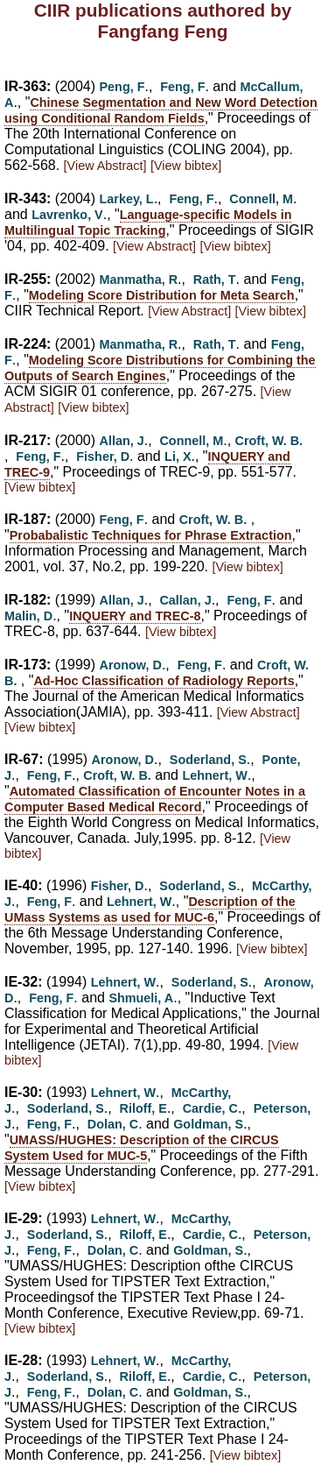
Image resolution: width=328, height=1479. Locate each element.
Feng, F (182, 87)
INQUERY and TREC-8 (134, 616)
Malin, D (28, 616)
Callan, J (185, 600)
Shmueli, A (140, 998)
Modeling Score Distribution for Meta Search (162, 295)
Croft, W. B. (269, 441)
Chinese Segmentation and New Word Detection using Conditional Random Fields (161, 110)
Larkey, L (127, 199)
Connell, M (261, 199)
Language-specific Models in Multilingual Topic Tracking (147, 222)
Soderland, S (208, 760)
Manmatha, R (139, 279)
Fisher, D (102, 456)
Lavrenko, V (67, 215)
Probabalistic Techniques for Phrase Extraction (151, 535)
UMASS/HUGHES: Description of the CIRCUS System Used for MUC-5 (141, 1148)
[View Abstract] (105, 166)
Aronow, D (131, 665)
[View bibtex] (185, 166)
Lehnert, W (214, 775)
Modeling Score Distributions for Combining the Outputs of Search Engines (160, 368)
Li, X (177, 456)
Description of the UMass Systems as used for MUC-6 (150, 909)
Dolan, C (112, 1124)
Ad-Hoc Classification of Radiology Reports (163, 681)
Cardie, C (210, 1108)
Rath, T (214, 279)
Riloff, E (143, 1108)
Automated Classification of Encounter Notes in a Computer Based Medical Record (154, 799)
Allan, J (122, 441)
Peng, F (122, 87)
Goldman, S (208, 1124)
